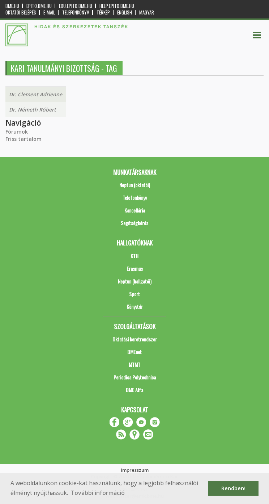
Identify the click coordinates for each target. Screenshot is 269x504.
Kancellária (134, 210)
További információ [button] (98, 493)
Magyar (146, 12)
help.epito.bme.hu (116, 6)
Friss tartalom (23, 138)
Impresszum (135, 470)
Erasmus (135, 268)
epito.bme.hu (39, 6)
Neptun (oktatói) (134, 185)
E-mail (49, 12)
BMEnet (134, 352)
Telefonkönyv (75, 12)
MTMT (134, 364)
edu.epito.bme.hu (75, 6)
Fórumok (16, 131)
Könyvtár (135, 306)
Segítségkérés (134, 223)
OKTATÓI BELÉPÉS (20, 12)
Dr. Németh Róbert (32, 109)
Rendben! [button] (233, 488)
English (124, 12)
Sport (134, 294)
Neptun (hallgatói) (134, 281)
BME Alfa (134, 390)
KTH (134, 256)
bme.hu (12, 6)
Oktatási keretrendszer (134, 339)
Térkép (103, 12)
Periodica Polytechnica (135, 377)
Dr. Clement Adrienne (35, 94)
